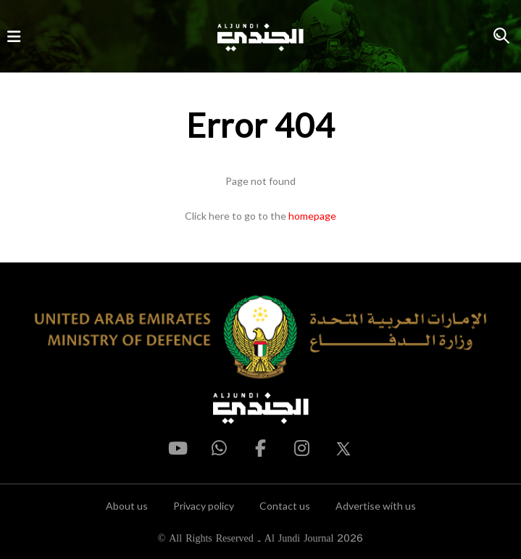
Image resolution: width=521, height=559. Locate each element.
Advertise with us (375, 506)
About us (127, 506)
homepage (312, 216)
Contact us (284, 506)
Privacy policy (203, 506)
